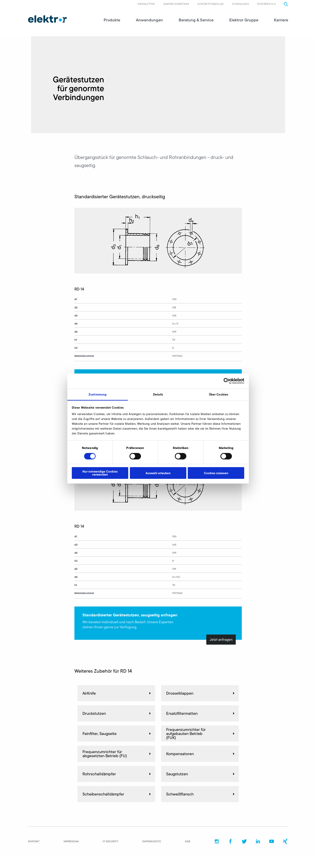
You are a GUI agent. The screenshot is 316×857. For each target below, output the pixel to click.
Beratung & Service (196, 20)
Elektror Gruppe (243, 20)
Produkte (112, 20)
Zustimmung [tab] (97, 394)
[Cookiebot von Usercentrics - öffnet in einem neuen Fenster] (226, 381)
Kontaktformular (210, 4)
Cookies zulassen (216, 473)
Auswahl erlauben (158, 473)
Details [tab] (158, 394)
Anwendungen (149, 20)
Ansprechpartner (176, 4)
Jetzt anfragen (221, 639)
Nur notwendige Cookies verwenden (100, 473)
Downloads (240, 4)
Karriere (281, 20)
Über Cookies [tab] (218, 394)
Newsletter (146, 4)
